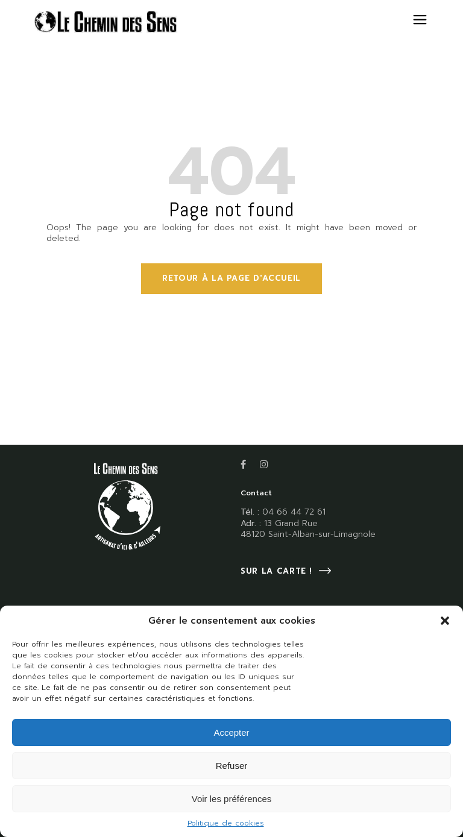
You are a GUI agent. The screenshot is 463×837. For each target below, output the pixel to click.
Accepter (231, 732)
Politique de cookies (225, 823)
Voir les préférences (232, 799)
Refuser (232, 765)
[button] (445, 621)
